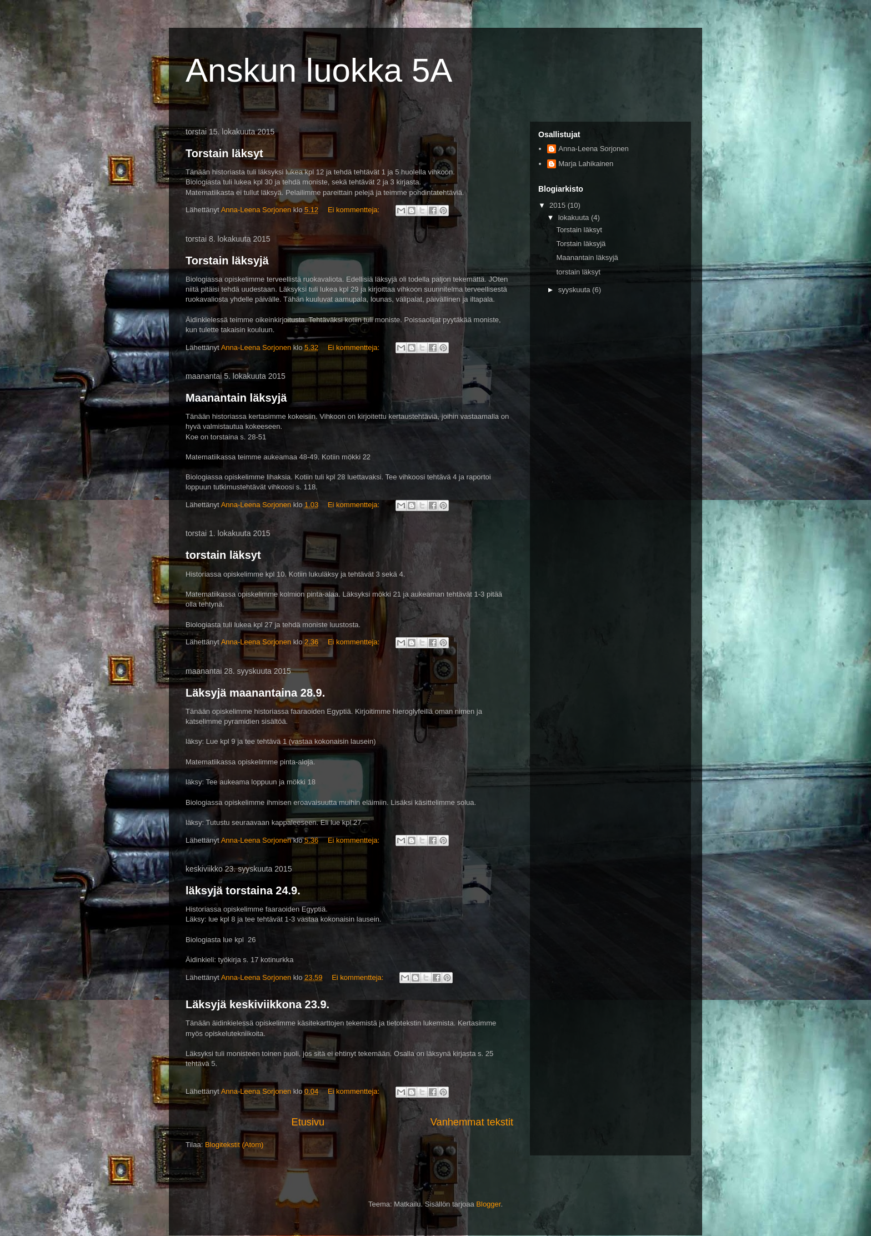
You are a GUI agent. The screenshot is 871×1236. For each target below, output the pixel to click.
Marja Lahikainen (585, 163)
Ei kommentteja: (355, 210)
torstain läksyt (223, 555)
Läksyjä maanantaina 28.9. (255, 693)
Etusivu (308, 1122)
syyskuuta (575, 290)
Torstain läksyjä (227, 260)
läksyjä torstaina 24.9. (243, 890)
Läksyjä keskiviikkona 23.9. (257, 1004)
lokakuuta (574, 217)
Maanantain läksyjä (236, 398)
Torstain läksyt (224, 153)
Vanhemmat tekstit (472, 1122)
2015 (558, 205)
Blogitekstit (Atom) (234, 1144)
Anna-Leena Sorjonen (593, 148)
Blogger (488, 1204)
